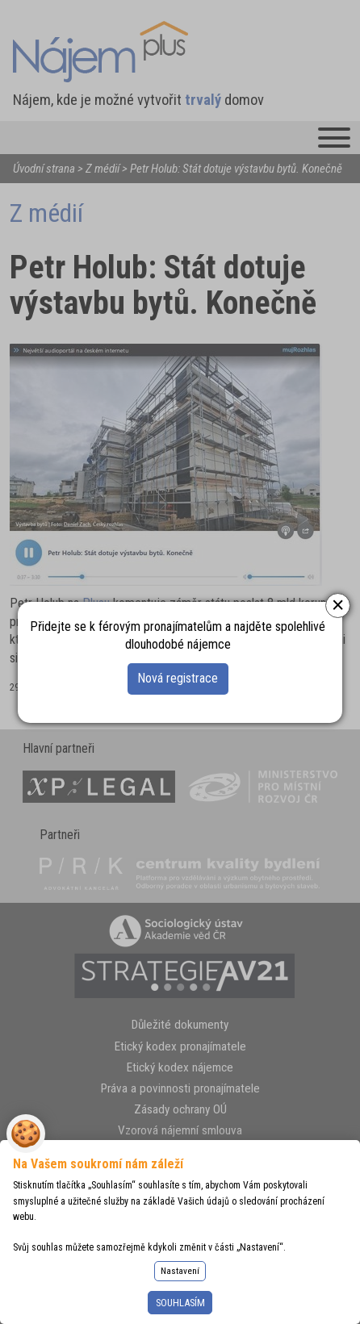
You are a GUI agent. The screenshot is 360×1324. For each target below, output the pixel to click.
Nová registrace (177, 678)
